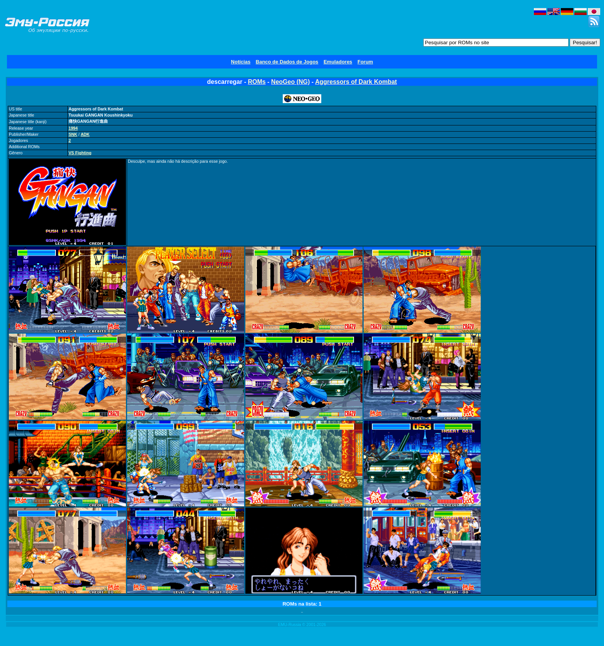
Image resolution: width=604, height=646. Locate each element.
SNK (73, 134)
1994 (73, 128)
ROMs (256, 81)
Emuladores (338, 62)
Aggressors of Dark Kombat (356, 81)
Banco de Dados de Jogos (287, 62)
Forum (365, 62)
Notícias (241, 62)
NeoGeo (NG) (290, 81)
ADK (85, 134)
